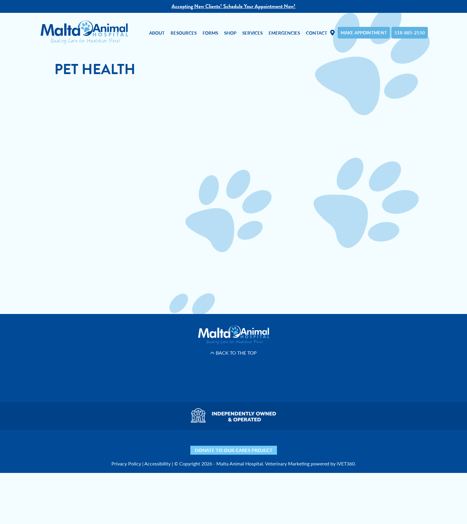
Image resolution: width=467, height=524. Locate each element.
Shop (230, 33)
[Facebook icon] (182, 444)
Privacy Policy (126, 463)
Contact (316, 33)
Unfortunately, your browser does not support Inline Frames (233, 193)
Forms (210, 33)
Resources (184, 33)
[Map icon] (285, 444)
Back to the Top (233, 353)
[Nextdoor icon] (149, 444)
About (157, 33)
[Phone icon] (318, 444)
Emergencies (284, 33)
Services (252, 33)
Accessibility (157, 463)
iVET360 (346, 463)
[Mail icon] (301, 444)
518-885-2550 (409, 32)
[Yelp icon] (165, 444)
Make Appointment (364, 32)
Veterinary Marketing (287, 463)
